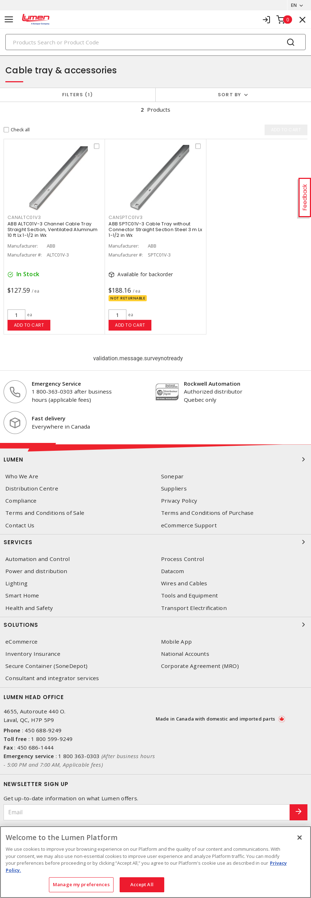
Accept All (142, 884)
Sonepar (172, 476)
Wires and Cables (184, 583)
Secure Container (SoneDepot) (46, 666)
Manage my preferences (81, 884)
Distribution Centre (31, 488)
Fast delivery (48, 418)
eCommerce (21, 641)
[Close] (299, 837)
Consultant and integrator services (52, 678)
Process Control (182, 559)
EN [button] (294, 5)
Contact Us (20, 525)
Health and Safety (29, 608)
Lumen (155, 459)
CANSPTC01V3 (125, 218)
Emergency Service (56, 383)
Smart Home (22, 595)
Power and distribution (36, 571)
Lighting (16, 583)
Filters (77, 95)
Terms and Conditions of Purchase (207, 513)
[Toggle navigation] (9, 19)
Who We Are (22, 476)
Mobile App (176, 641)
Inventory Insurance (32, 653)
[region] (155, 862)
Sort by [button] (229, 95)
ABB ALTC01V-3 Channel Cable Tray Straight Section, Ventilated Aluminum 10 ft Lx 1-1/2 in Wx (52, 230)
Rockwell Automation (212, 383)
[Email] (147, 812)
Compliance (21, 500)
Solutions (155, 625)
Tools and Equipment (189, 595)
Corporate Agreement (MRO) (200, 666)
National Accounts (185, 653)
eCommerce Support (189, 525)
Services (155, 542)
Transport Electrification (194, 608)
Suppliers (174, 488)
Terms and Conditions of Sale (44, 513)
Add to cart (29, 325)
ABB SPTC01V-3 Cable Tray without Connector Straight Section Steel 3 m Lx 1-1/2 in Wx (155, 230)
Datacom (172, 571)
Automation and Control (37, 559)
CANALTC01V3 (24, 218)
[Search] (155, 42)
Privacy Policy (179, 500)
